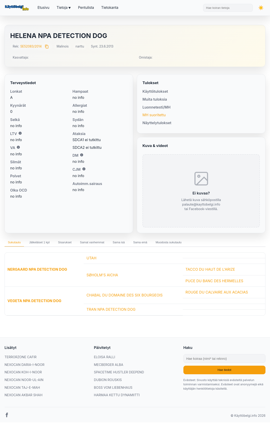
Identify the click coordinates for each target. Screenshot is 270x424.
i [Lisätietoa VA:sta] (18, 147)
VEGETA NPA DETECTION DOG (34, 302)
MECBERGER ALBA (108, 366)
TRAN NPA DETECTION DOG (110, 310)
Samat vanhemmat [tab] (108, 243)
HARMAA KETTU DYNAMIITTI (117, 396)
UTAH (91, 259)
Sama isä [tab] (139, 243)
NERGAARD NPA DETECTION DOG (37, 271)
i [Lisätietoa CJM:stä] (84, 169)
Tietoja (62, 7)
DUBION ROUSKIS (108, 381)
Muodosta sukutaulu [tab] (198, 243)
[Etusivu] (17, 8)
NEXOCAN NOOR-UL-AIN (24, 381)
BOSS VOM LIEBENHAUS (113, 389)
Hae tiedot (224, 371)
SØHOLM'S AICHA (102, 276)
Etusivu (43, 7)
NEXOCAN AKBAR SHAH (24, 396)
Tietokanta (109, 7)
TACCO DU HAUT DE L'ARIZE (210, 271)
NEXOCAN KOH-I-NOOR (23, 374)
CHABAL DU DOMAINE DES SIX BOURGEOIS (124, 296)
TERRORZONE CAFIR (21, 358)
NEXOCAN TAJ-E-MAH (22, 389)
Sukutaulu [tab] (16, 243)
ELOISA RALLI (104, 358)
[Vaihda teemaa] (260, 7)
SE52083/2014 (31, 46)
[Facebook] (7, 417)
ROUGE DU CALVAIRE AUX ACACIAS (216, 293)
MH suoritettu (154, 115)
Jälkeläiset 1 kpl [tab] (45, 243)
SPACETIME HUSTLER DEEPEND (119, 374)
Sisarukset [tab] (75, 243)
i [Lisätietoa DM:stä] (81, 155)
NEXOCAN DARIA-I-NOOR (24, 366)
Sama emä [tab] (165, 243)
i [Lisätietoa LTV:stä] (20, 133)
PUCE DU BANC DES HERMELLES (214, 282)
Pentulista (86, 7)
